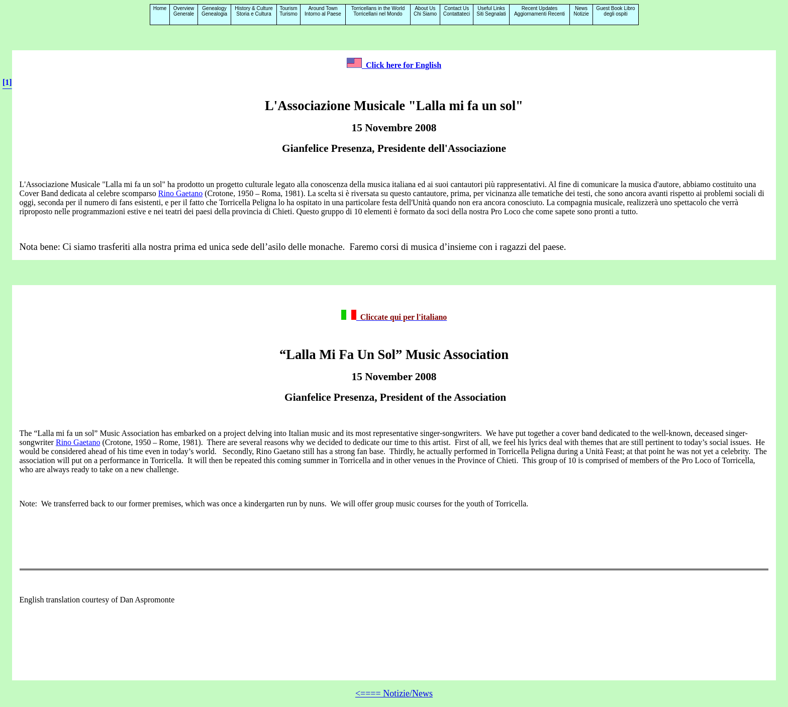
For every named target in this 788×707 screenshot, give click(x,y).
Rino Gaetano (180, 193)
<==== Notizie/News (394, 693)
